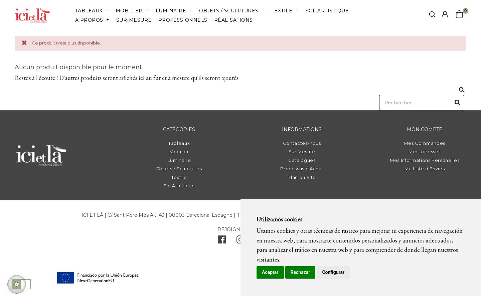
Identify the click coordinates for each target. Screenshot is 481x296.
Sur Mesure (302, 151)
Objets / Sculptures (179, 168)
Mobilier (179, 151)
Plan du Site (302, 177)
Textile (179, 177)
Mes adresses (425, 151)
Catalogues (302, 160)
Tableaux (179, 143)
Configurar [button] (333, 272)
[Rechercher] (421, 102)
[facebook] (221, 241)
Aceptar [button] (270, 272)
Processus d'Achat (301, 168)
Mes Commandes (424, 143)
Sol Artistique (179, 185)
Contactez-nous (302, 143)
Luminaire (179, 160)
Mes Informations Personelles (424, 160)
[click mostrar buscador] (432, 15)
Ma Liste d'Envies (425, 168)
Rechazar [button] (300, 272)
